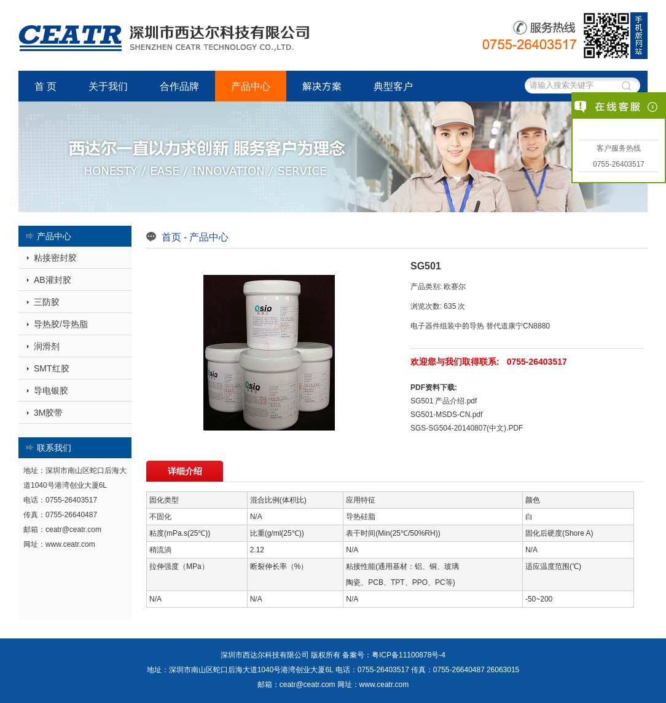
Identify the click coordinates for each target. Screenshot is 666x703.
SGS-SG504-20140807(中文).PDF (466, 428)
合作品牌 (179, 86)
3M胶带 (48, 413)
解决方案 (322, 86)
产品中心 (250, 86)
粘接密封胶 (55, 258)
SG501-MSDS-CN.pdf (446, 414)
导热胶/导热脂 (61, 324)
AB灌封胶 (52, 280)
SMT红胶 (51, 368)
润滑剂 (47, 346)
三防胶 (47, 302)
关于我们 (108, 86)
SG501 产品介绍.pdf (443, 400)
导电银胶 (51, 390)
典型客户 (393, 86)
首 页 (45, 86)
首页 (171, 237)
